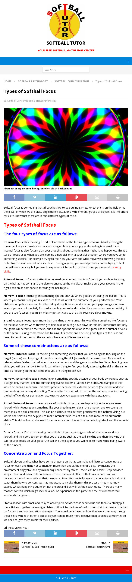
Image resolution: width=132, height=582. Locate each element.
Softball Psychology (33, 81)
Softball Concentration (20, 100)
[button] (127, 61)
